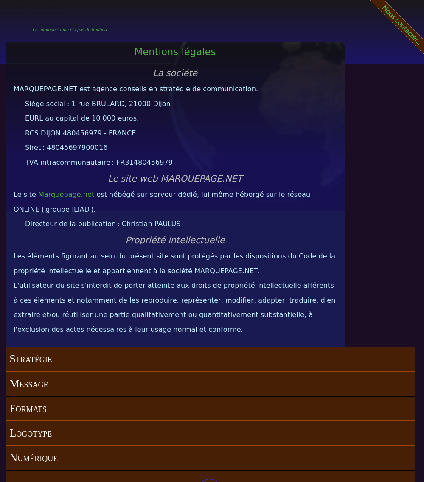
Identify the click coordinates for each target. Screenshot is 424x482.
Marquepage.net (66, 195)
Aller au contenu (45, 8)
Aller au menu (17, 8)
